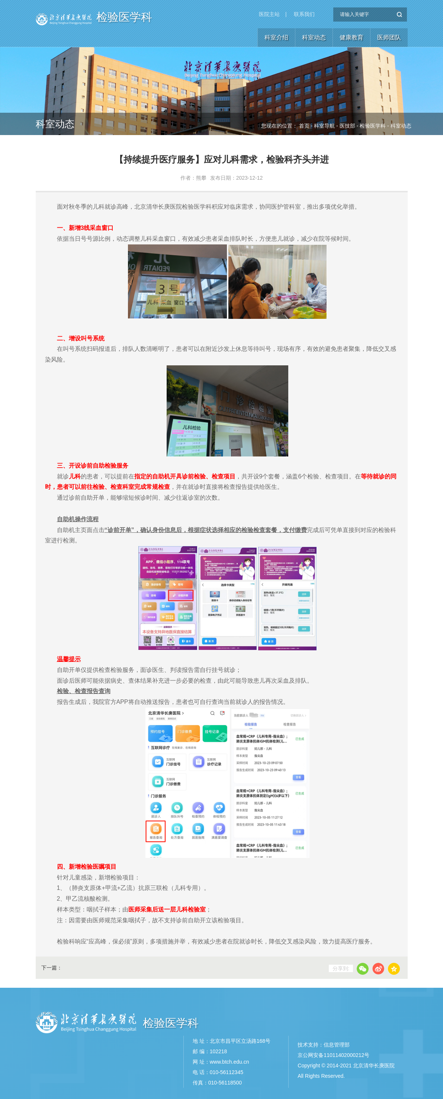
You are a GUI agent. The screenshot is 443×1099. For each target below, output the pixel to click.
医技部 (347, 126)
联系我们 (304, 14)
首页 (304, 126)
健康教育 (351, 37)
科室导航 (324, 126)
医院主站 (269, 14)
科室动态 (314, 37)
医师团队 (389, 37)
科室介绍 (276, 37)
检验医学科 (124, 17)
